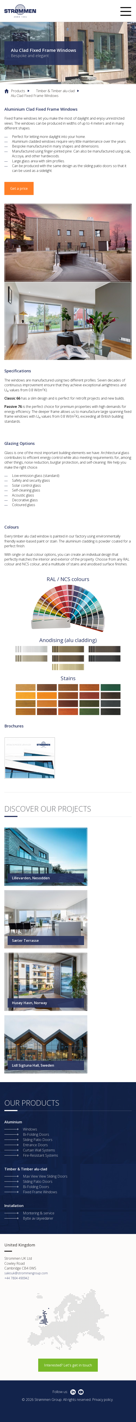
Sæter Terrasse (25, 940)
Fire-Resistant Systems (40, 1155)
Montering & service (38, 1213)
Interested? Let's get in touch (68, 1365)
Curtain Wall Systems (39, 1150)
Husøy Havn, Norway (29, 1002)
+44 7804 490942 (16, 1278)
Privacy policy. (102, 1399)
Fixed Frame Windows (40, 1192)
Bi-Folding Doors (36, 1134)
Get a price (19, 188)
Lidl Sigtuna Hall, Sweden (33, 1065)
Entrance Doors (35, 1144)
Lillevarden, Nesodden (31, 878)
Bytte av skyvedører (38, 1218)
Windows (30, 1129)
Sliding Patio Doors (37, 1139)
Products (18, 90)
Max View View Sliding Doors (45, 1176)
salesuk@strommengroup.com (26, 1273)
